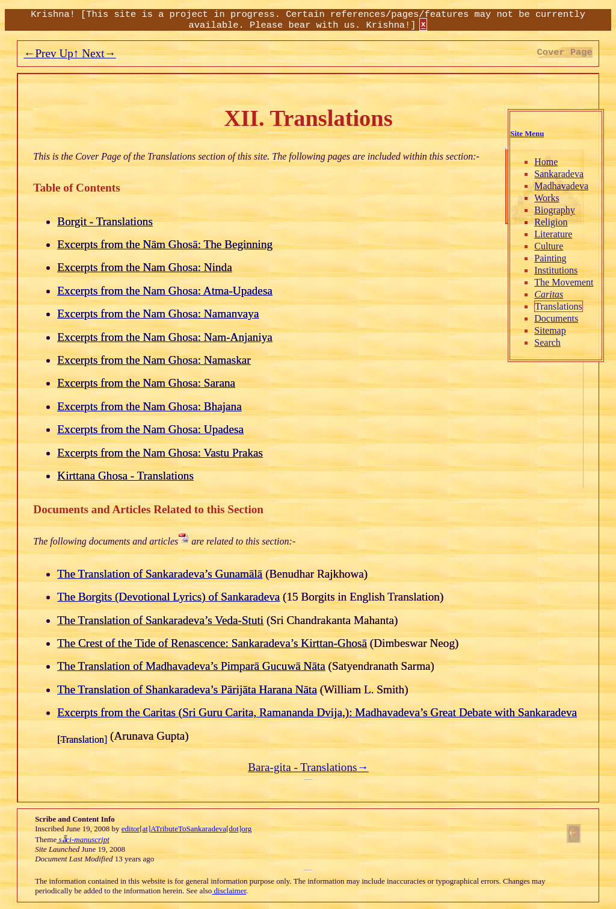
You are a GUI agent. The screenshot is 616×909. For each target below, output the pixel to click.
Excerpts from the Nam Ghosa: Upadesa (150, 429)
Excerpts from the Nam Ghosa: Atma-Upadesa (165, 290)
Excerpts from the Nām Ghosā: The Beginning (165, 244)
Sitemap (549, 330)
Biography (554, 210)
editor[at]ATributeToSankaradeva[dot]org (186, 828)
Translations (558, 306)
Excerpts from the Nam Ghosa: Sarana (146, 382)
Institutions (556, 270)
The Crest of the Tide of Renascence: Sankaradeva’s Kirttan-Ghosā (212, 643)
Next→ (97, 53)
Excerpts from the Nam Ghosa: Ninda (144, 267)
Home (546, 162)
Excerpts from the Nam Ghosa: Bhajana (149, 406)
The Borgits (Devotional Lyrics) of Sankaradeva (168, 596)
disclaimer (229, 890)
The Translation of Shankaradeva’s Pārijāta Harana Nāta (187, 689)
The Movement (563, 282)
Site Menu (527, 134)
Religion (550, 222)
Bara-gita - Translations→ (308, 767)
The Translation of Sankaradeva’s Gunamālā (159, 573)
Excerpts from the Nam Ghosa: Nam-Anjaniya (165, 337)
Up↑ (68, 53)
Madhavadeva (561, 186)
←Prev (39, 53)
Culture (548, 246)
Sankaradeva (559, 174)
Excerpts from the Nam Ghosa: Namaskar (153, 360)
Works (546, 198)
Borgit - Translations (105, 221)
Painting (550, 258)
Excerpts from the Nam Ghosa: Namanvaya (158, 313)
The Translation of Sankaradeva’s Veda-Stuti (160, 620)
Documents (556, 318)
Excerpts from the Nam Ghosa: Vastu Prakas (160, 452)
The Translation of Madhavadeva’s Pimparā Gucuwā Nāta (191, 666)
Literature (553, 234)
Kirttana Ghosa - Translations (125, 475)
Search (547, 342)
